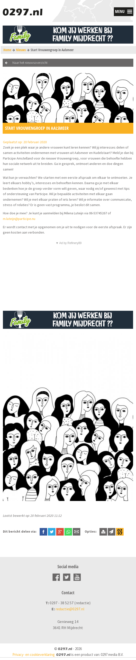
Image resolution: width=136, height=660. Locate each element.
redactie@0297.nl (69, 608)
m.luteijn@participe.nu (19, 219)
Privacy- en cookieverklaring (33, 654)
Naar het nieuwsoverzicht (29, 62)
